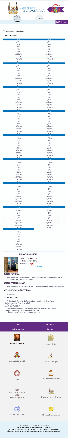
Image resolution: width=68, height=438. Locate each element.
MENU (61, 22)
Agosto (18, 53)
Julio (18, 51)
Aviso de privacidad (25, 426)
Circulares (11, 294)
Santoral (50, 329)
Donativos (39, 18)
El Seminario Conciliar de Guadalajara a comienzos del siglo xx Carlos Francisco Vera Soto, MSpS (29, 302)
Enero (18, 41)
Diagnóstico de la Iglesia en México (20, 280)
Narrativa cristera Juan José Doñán (12, 306)
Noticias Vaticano (18, 329)
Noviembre (18, 58)
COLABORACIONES (11, 297)
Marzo (19, 44)
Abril (18, 46)
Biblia (18, 324)
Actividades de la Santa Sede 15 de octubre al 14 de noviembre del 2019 (34, 278)
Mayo (18, 48)
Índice (18, 61)
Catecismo (50, 324)
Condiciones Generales (41, 426)
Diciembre (18, 60)
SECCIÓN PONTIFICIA (11, 274)
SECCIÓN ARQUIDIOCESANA (14, 283)
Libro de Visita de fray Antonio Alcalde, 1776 (23, 313)
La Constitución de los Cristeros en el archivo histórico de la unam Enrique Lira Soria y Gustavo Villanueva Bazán (30, 310)
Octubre (18, 56)
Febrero (18, 43)
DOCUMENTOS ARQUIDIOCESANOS (17, 290)
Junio (18, 50)
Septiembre (18, 54)
